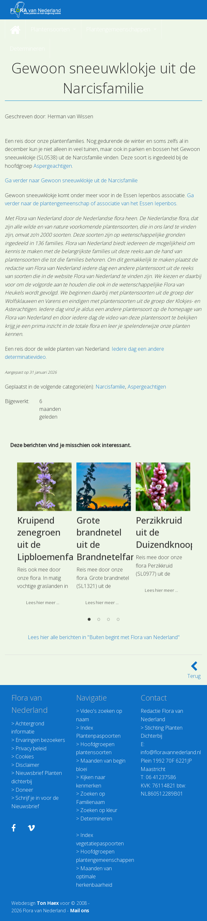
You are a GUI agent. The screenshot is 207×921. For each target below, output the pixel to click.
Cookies (24, 756)
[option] (44, 590)
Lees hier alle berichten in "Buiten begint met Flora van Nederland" (104, 637)
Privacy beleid (30, 748)
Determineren (96, 818)
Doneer (24, 789)
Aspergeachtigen (53, 165)
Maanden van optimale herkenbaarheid (94, 876)
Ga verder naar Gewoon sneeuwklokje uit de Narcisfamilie (71, 180)
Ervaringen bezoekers (40, 740)
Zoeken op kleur (98, 810)
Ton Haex (48, 903)
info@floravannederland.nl (171, 752)
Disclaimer (27, 764)
